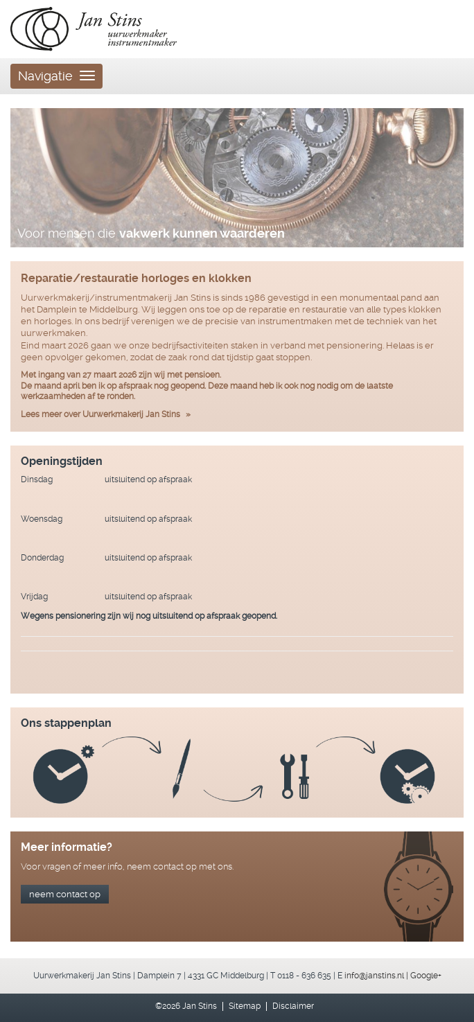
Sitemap (245, 1006)
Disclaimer (293, 1006)
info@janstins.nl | (377, 975)
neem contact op (64, 894)
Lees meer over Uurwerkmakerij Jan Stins (100, 414)
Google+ (425, 975)
